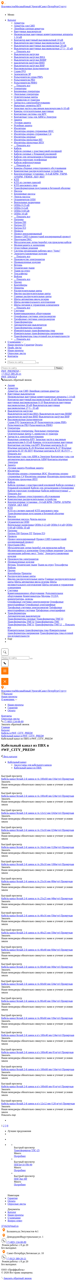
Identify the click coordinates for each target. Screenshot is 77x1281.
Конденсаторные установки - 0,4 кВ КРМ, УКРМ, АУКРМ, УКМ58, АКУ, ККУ (40, 175)
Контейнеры (20, 285)
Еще (10, 638)
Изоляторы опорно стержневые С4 (32, 134)
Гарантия (29, 344)
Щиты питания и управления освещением (36, 305)
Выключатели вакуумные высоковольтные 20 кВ (40, 45)
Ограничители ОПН (24, 199)
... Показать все (22, 51)
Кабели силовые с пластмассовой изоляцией (38, 151)
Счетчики (19, 310)
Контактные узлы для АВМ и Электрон (35, 117)
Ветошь (18, 265)
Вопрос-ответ (15, 1220)
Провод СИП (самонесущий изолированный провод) (42, 236)
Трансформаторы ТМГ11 (21, 624)
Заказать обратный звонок (16, 1278)
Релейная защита (23, 125)
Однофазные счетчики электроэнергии (35, 316)
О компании (9, 699)
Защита (18, 119)
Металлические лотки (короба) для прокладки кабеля (42, 242)
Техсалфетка (20, 273)
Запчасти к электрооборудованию (32, 102)
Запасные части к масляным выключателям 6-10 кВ (41, 108)
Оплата (38, 344)
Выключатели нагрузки (26, 54)
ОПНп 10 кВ (21, 213)
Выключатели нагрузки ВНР (29, 65)
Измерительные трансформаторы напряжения (38, 333)
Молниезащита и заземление (29, 245)
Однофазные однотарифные (40, 604)
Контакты (6, 715)
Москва (19, 6)
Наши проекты (16, 344)
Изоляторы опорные (25, 136)
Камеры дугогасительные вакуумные (34, 111)
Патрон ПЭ (20, 228)
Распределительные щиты (28, 290)
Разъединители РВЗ (24, 79)
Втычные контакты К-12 (54, 445)
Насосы (18, 191)
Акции (11, 385)
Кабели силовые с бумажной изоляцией (35, 154)
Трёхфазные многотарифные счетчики (35, 609)
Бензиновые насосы (24, 193)
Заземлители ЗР (22, 74)
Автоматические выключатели (30, 324)
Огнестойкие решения (26, 248)
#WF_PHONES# (11, 371)
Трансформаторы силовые (28, 327)
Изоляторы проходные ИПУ (29, 142)
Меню (11, 14)
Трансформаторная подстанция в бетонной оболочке (42, 188)
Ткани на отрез (22, 270)
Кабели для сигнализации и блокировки (35, 156)
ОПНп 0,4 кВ (21, 208)
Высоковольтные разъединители (31, 68)
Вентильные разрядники (27, 202)
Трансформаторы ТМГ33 (49, 618)
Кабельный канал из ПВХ (28, 767)
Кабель (18, 148)
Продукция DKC (23, 239)
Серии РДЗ (20, 71)
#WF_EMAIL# (9, 376)
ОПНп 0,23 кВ (21, 205)
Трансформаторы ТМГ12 (48, 624)
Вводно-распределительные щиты (32, 293)
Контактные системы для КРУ (30, 114)
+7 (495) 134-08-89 (12, 721)
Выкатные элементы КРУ (27, 105)
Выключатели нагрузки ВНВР (30, 60)
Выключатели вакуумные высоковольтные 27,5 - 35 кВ (43, 48)
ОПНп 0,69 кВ (21, 211)
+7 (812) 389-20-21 (11, 374)
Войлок (18, 276)
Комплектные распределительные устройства (38, 171)
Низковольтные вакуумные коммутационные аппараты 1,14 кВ (41, 396)
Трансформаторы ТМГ (47, 621)
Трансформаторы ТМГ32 (21, 621)
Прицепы (19, 287)
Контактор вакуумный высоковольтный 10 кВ (38, 40)
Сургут (62, 6)
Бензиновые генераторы (27, 91)
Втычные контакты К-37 (48, 448)
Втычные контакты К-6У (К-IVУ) (52, 450)
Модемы (45, 596)
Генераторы (20, 88)
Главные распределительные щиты (32, 296)
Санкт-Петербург (49, 6)
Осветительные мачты (26, 97)
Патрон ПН (20, 222)
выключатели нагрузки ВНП (29, 62)
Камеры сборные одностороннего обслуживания (40, 168)
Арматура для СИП (24, 25)
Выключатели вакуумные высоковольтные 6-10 (39, 42)
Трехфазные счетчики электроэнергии (34, 319)
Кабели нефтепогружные (27, 162)
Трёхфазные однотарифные (50, 610)
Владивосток (8, 6)
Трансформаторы (23, 322)
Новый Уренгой (31, 6)
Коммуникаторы (32, 596)
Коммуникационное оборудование (32, 313)
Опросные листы (10, 718)
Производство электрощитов (29, 259)
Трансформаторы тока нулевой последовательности (42, 336)
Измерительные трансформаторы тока (34, 330)
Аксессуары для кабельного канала (33, 765)
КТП (16, 179)
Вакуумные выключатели (27, 31)
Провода (18, 230)
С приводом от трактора (27, 99)
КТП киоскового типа (25, 185)
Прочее (18, 282)
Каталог (7, 693)
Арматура (19, 23)
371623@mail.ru (10, 1226)
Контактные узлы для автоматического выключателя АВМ (41, 458)
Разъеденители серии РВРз (28, 77)
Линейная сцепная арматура (29, 28)
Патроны (19, 219)
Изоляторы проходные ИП (28, 139)
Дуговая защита (22, 122)
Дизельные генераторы (26, 94)
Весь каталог (9, 756)
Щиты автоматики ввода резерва (31, 299)
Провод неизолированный (28, 233)
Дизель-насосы (22, 196)
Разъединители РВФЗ (25, 82)
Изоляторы (20, 128)
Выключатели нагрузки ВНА (29, 57)
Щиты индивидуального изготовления (34, 302)
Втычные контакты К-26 (21, 448)
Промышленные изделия (27, 262)
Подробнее (20, 1156)
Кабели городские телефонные (30, 159)
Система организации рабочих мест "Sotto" (37, 250)
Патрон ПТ (20, 225)
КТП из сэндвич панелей (27, 182)
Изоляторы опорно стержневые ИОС (34, 131)
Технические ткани (24, 267)
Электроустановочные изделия (30, 253)
